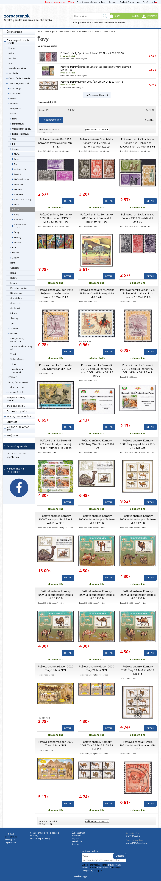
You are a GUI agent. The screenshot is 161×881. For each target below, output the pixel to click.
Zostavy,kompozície (17, 411)
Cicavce (15, 149)
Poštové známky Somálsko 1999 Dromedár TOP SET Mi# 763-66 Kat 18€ (55, 218)
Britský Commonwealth (18, 382)
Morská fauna (18, 123)
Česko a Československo (19, 78)
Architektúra (15, 93)
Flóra (12, 262)
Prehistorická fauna (20, 134)
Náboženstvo (16, 293)
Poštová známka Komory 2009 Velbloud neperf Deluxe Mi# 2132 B (97, 594)
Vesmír (13, 354)
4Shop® (93, 867)
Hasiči (13, 273)
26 (43, 132)
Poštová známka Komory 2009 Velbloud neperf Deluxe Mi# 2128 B (97, 519)
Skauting (14, 318)
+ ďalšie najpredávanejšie (96, 95)
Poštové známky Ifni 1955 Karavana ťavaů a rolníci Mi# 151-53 (55, 142)
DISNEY (13, 98)
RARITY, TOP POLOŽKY (19, 416)
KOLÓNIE (12, 377)
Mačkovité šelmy (21, 179)
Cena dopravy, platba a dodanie (91, 2)
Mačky (17, 154)
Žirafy (16, 232)
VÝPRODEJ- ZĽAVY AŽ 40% (18, 429)
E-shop (85, 865)
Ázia (10, 63)
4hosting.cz (116, 867)
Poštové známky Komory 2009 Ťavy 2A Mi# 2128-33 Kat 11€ (137, 670)
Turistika (14, 328)
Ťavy (16, 209)
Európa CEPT (16, 108)
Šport (12, 323)
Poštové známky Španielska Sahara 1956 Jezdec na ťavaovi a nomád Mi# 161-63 (137, 142)
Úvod (39, 31)
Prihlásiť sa (76, 835)
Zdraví (13, 364)
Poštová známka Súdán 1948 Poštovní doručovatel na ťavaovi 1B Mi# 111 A (55, 293)
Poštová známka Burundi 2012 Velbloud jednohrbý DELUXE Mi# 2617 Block (137, 368)
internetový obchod (98, 865)
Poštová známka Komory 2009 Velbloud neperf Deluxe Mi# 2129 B (138, 519)
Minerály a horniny (18, 288)
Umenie (13, 333)
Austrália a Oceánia (17, 68)
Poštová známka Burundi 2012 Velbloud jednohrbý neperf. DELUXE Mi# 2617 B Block (97, 370)
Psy (15, 164)
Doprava (14, 103)
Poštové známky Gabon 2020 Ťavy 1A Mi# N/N (55, 743)
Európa (11, 48)
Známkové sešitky (16, 405)
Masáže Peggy (80, 876)
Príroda (13, 313)
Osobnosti (15, 308)
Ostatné (17, 174)
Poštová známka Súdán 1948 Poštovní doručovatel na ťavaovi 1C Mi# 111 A (137, 293)
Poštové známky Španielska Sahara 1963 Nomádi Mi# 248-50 (92, 53)
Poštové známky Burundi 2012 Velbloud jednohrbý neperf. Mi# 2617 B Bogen (55, 444)
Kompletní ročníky (16, 392)
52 (46, 132)
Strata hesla (77, 841)
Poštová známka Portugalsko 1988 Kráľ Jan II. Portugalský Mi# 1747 (96, 293)
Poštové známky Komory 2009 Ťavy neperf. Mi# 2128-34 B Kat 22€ (137, 444)
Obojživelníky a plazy (21, 129)
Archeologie (15, 88)
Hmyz (14, 118)
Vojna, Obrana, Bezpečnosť (17, 340)
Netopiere (18, 194)
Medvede (18, 189)
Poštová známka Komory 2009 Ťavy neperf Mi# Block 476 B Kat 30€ (55, 519)
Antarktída (13, 73)
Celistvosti (12, 421)
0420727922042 (133, 836)
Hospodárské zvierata (20, 226)
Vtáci (14, 139)
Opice (16, 204)
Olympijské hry (17, 298)
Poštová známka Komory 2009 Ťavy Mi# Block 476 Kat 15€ (96, 444)
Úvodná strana (14, 31)
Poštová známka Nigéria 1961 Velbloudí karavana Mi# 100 (138, 745)
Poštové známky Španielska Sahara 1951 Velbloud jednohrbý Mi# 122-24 (96, 142)
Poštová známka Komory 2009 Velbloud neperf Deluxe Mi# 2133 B (138, 594)
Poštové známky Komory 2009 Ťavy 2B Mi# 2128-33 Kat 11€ (91, 81)
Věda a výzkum (17, 359)
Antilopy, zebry (21, 169)
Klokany (17, 237)
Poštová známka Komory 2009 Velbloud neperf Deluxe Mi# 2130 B (56, 594)
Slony (16, 214)
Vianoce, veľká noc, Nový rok (21, 348)
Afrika (11, 53)
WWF (14, 247)
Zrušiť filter (149, 120)
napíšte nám (13, 456)
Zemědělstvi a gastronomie (16, 371)
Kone (16, 159)
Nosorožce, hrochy (22, 199)
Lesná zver (19, 184)
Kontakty (112, 2)
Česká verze (150, 2)
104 (50, 132)
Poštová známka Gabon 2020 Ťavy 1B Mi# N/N (55, 668)
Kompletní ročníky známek (16, 399)
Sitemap (75, 844)
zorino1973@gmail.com (136, 843)
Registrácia (76, 838)
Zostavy (15, 257)
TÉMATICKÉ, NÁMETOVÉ (18, 83)
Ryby (14, 144)
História (13, 278)
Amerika (12, 58)
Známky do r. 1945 (16, 387)
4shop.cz (98, 870)
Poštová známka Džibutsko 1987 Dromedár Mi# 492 (55, 367)
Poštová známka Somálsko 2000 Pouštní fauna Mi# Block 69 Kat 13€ (96, 218)
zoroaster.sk (17, 16)
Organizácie (15, 303)
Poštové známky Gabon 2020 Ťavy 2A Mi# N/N (96, 668)
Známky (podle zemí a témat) (18, 41)
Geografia (14, 268)
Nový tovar (12, 435)
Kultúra (13, 283)
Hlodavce (18, 219)
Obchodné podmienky (129, 2)
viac (67, 151)
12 (40, 132)
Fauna (13, 113)
